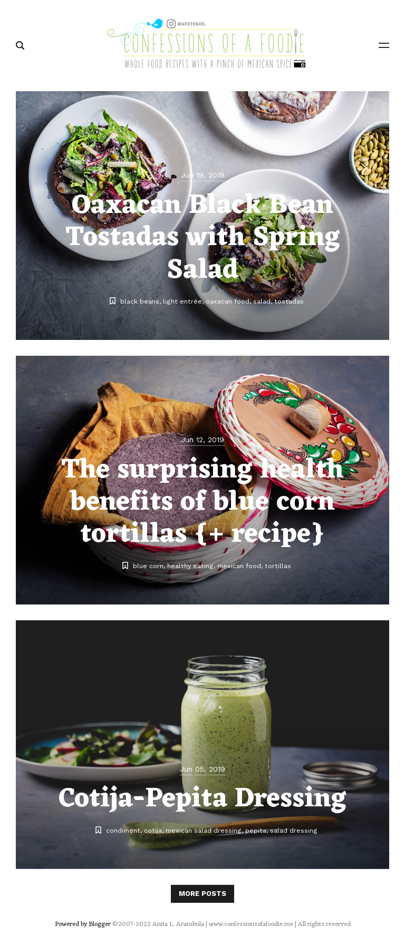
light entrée (182, 301)
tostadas (289, 301)
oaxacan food (227, 301)
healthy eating (190, 566)
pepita (255, 830)
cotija (153, 830)
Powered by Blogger (83, 924)
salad (262, 301)
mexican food (239, 566)
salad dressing (293, 830)
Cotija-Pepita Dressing (202, 799)
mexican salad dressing (204, 830)
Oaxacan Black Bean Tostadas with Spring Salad (202, 238)
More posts (202, 894)
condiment (123, 830)
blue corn (148, 566)
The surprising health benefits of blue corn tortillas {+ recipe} (202, 502)
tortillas (278, 566)
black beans (139, 301)
